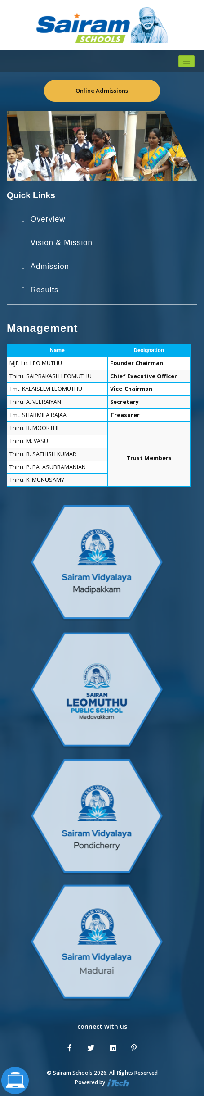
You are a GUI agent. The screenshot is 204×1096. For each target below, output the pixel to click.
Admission (50, 266)
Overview (48, 219)
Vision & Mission (62, 242)
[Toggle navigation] (186, 61)
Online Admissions (101, 90)
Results (45, 289)
